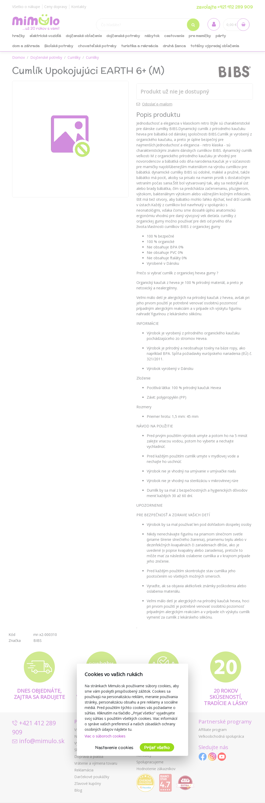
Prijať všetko (157, 747)
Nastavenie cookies (114, 747)
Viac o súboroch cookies (105, 736)
